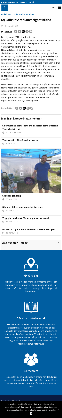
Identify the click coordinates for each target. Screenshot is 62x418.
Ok (31, 414)
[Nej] (58, 409)
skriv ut (6, 31)
